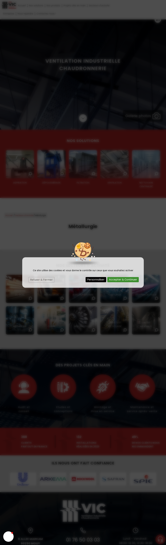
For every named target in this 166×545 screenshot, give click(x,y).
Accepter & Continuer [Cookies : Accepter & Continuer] (123, 279)
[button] (8, 536)
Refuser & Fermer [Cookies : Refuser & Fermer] (41, 280)
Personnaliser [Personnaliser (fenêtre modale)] (96, 279)
